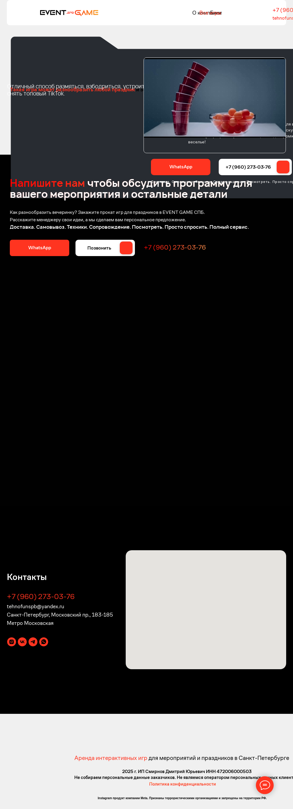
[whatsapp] (43, 641)
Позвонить (99, 248)
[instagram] (11, 641)
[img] (69, 12)
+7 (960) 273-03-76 (248, 167)
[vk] (22, 641)
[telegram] (33, 641)
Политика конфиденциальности (182, 784)
